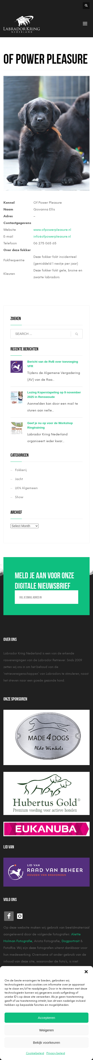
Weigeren (46, 1030)
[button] (86, 971)
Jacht (19, 479)
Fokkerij (21, 470)
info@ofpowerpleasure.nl (52, 236)
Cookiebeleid (35, 1053)
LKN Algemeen (26, 488)
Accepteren (46, 1018)
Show (19, 497)
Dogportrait (71, 941)
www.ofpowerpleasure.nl (52, 230)
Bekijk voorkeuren (46, 1042)
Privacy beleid (55, 1053)
